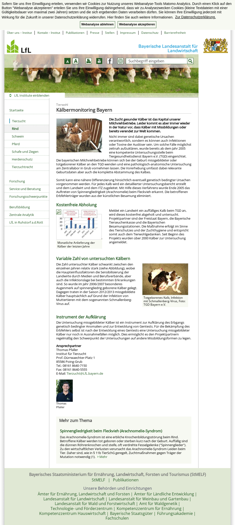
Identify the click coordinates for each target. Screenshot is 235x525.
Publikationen (75, 33)
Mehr (103, 457)
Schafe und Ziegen (25, 151)
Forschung (17, 181)
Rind (15, 128)
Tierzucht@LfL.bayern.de (85, 373)
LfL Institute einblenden (31, 95)
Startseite (16, 110)
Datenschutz (150, 33)
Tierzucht (17, 121)
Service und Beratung (25, 189)
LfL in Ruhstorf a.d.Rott (26, 222)
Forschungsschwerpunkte (28, 196)
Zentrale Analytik (21, 214)
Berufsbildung (19, 207)
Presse (94, 33)
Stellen (109, 33)
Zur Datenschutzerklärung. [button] (195, 17)
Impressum (128, 33)
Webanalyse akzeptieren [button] (137, 24)
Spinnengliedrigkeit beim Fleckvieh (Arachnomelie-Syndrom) (111, 430)
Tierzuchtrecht (22, 167)
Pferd (16, 144)
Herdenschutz (22, 159)
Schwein (18, 136)
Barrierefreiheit (175, 33)
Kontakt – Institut (48, 33)
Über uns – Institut (19, 33)
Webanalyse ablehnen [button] (97, 24)
